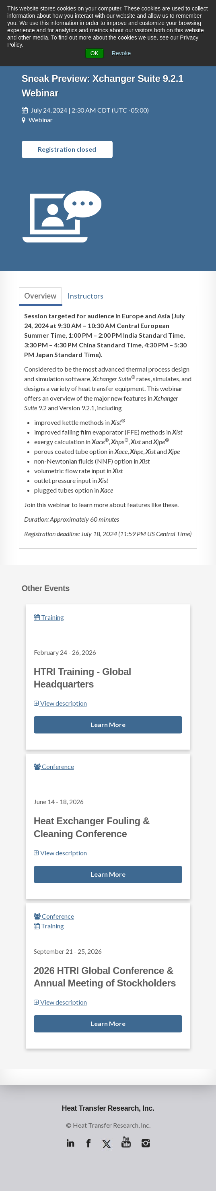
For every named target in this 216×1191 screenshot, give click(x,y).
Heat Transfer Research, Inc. (108, 1108)
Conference (54, 766)
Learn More (108, 724)
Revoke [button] (121, 53)
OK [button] (95, 53)
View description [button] (60, 703)
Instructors (85, 295)
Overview (40, 295)
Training (49, 617)
